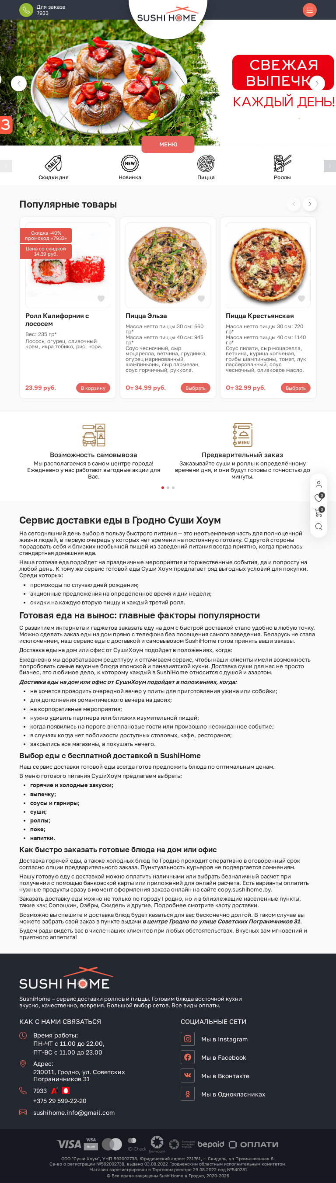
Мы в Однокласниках (233, 1094)
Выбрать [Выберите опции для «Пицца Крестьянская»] (296, 388)
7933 (40, 1090)
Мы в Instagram (224, 1039)
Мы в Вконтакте (225, 1075)
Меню (168, 144)
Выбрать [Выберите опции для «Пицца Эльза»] (196, 388)
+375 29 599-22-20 (60, 1100)
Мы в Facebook (223, 1057)
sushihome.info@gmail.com (74, 1112)
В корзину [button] (93, 388)
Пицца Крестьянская (260, 315)
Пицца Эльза (146, 315)
